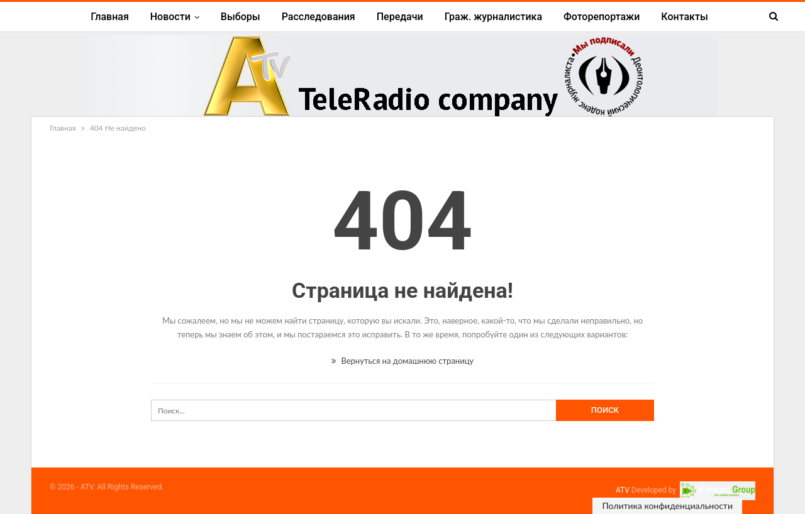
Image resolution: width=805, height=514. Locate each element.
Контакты (684, 17)
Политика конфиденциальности (667, 505)
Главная (110, 17)
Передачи (400, 17)
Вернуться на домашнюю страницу (402, 361)
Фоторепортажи (602, 17)
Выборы (240, 17)
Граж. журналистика (493, 17)
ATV (623, 490)
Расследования (318, 17)
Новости (170, 17)
